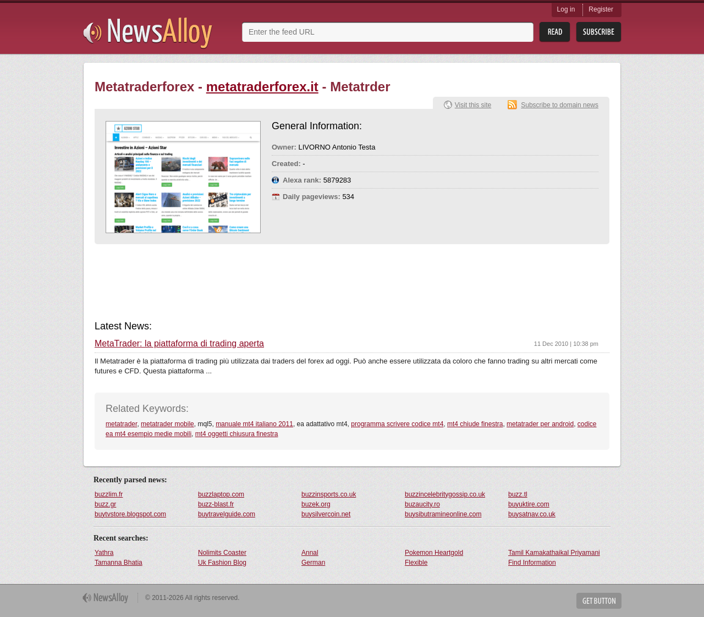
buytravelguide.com (226, 514)
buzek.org (316, 504)
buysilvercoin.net (325, 514)
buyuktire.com (528, 504)
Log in (566, 9)
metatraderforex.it (262, 86)
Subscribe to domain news (559, 105)
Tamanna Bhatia (118, 562)
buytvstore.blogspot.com (130, 514)
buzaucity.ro (422, 504)
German (313, 562)
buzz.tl (517, 494)
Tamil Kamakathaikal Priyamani (554, 553)
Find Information (532, 562)
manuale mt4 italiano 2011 (254, 424)
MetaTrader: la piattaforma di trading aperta (179, 343)
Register (600, 9)
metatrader (121, 424)
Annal (309, 553)
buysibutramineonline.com (443, 514)
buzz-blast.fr (216, 504)
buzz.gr (105, 504)
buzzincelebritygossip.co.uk (445, 494)
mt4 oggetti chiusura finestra (236, 434)
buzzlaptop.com (221, 494)
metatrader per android (540, 424)
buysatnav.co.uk (532, 514)
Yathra (104, 553)
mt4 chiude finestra (475, 424)
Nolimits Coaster (222, 553)
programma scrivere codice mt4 (397, 424)
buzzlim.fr (109, 494)
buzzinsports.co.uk (328, 494)
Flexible (416, 562)
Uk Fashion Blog (222, 562)
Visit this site (473, 105)
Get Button (599, 601)
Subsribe (599, 32)
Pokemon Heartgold (434, 553)
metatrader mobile (167, 424)
